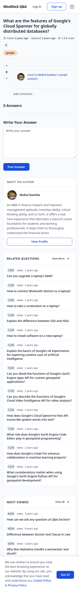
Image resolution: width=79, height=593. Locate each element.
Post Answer (16, 167)
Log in (37, 6)
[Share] (5, 45)
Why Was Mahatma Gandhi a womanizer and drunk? (37, 551)
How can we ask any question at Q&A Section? (38, 519)
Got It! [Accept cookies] (65, 575)
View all (62, 502)
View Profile (39, 242)
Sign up (56, 6)
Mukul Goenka (47, 75)
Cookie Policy (42, 580)
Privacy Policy (17, 585)
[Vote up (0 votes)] (6, 65)
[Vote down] (6, 78)
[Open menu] (72, 6)
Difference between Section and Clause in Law (38, 534)
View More (61, 258)
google (10, 53)
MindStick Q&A (15, 6)
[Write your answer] (39, 142)
